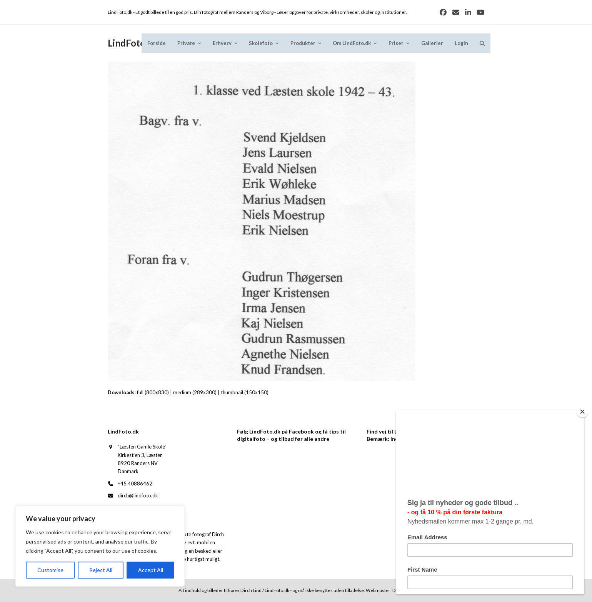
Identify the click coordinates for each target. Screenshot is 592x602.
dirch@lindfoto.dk (138, 495)
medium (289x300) (195, 392)
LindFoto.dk (133, 42)
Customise (50, 570)
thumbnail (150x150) (244, 392)
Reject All (100, 570)
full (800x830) (153, 392)
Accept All (150, 570)
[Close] (582, 411)
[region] (100, 546)
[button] (482, 43)
